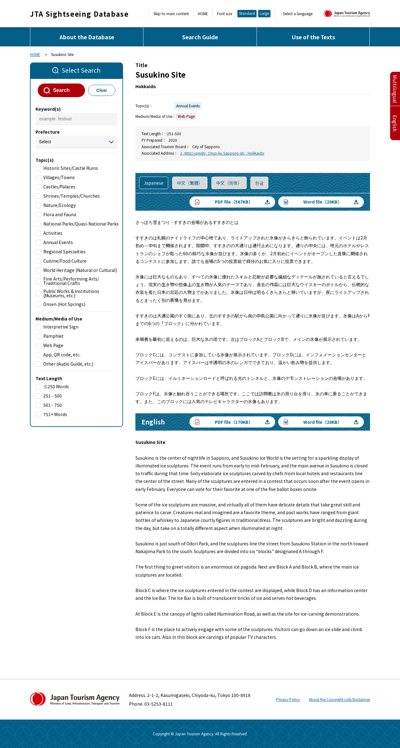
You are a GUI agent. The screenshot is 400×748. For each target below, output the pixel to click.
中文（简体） (229, 183)
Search (61, 90)
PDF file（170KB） (234, 422)
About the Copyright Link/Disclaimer (339, 699)
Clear (101, 90)
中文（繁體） (190, 183)
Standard (247, 13)
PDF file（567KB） (234, 202)
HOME (203, 13)
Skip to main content (171, 13)
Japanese (154, 183)
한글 (259, 183)
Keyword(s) (48, 109)
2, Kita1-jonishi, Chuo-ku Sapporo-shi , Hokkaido (222, 153)
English (395, 123)
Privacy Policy (288, 699)
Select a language (298, 13)
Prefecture (48, 132)
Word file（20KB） (322, 202)
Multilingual (395, 89)
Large (264, 13)
